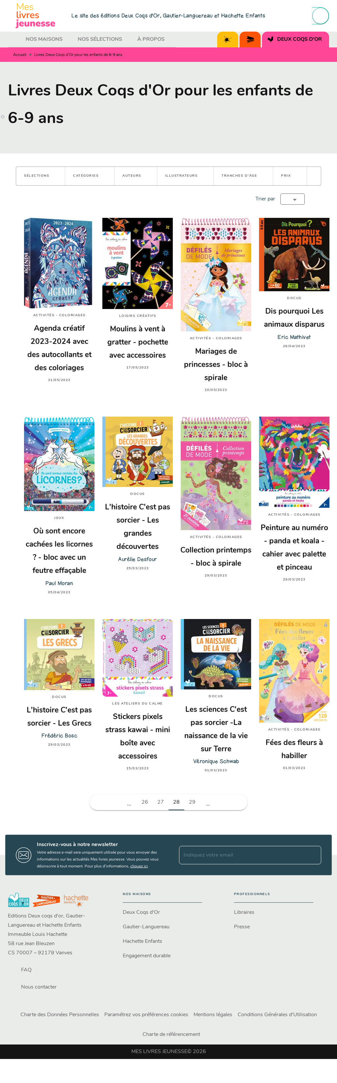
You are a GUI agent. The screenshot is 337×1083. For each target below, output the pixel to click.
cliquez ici (139, 866)
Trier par (265, 199)
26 (145, 802)
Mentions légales (213, 1015)
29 (192, 802)
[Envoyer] (313, 855)
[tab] (15, 39)
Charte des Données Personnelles (59, 1015)
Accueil (19, 55)
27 (160, 802)
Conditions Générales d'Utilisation (277, 1015)
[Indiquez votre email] (242, 855)
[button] (40, 176)
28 (176, 802)
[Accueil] (35, 15)
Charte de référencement (171, 1034)
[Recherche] (320, 16)
